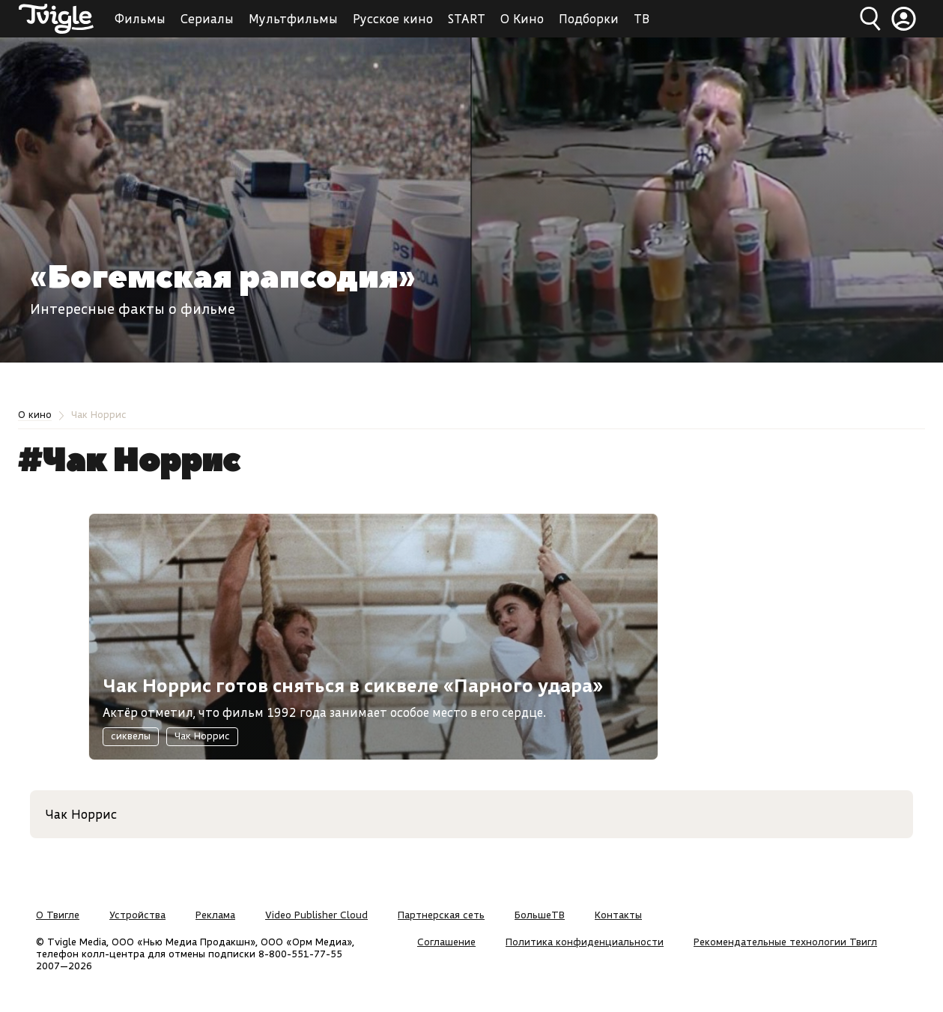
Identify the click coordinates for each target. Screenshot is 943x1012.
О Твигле (57, 914)
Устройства (137, 914)
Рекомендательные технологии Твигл (785, 941)
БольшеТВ (540, 914)
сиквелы (131, 735)
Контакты (618, 914)
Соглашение (446, 941)
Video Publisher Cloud (316, 914)
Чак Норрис (202, 735)
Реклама (215, 914)
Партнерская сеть (441, 914)
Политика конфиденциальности (585, 941)
